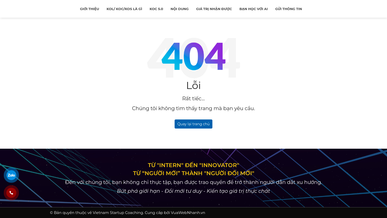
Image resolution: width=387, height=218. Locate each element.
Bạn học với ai (253, 9)
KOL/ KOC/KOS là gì (124, 9)
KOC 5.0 (156, 9)
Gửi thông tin (288, 9)
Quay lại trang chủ (193, 124)
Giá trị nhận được (214, 9)
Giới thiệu (89, 9)
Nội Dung (180, 9)
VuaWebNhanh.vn (188, 212)
